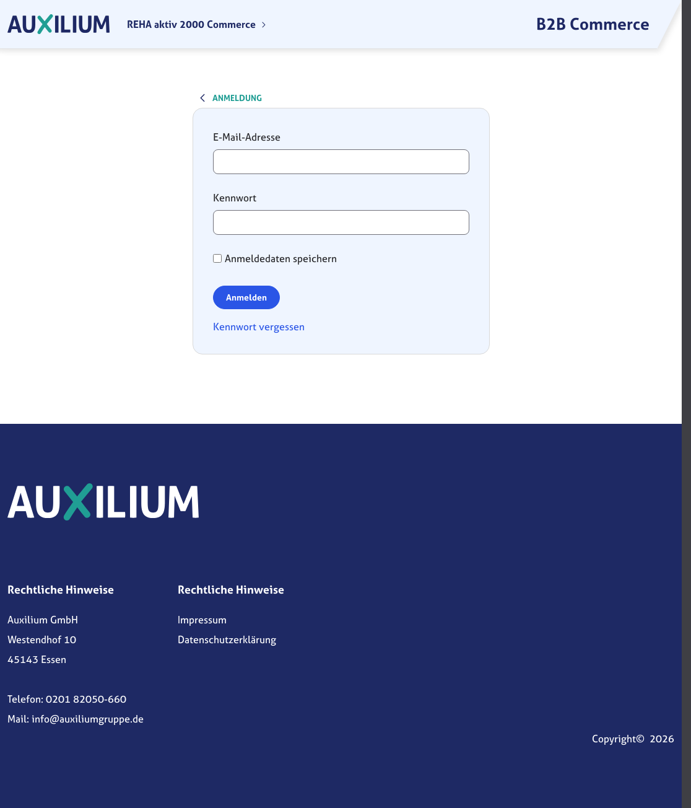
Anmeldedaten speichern (275, 258)
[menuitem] (197, 24)
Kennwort (234, 197)
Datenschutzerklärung (227, 639)
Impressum (202, 619)
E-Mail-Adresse (246, 137)
